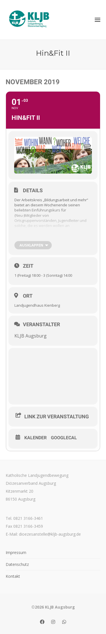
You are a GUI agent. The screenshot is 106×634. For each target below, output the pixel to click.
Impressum (16, 552)
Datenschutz (17, 564)
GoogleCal (64, 437)
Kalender (35, 437)
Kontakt (13, 576)
